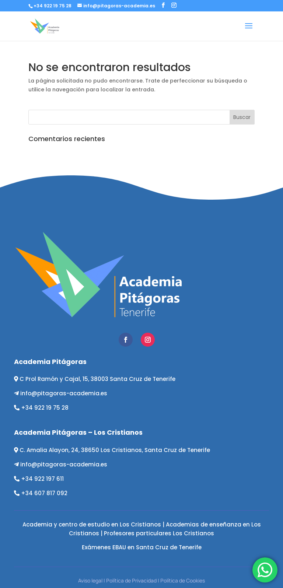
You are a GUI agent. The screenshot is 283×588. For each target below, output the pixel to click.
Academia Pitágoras (50, 361)
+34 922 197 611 (42, 479)
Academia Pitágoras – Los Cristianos (78, 432)
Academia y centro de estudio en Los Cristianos (91, 524)
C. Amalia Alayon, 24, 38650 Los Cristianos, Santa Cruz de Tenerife (115, 450)
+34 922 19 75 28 (45, 408)
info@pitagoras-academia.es (63, 393)
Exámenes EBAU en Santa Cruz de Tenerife (142, 547)
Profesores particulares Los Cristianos (159, 533)
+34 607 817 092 (44, 493)
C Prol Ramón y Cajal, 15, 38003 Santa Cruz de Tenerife (97, 379)
